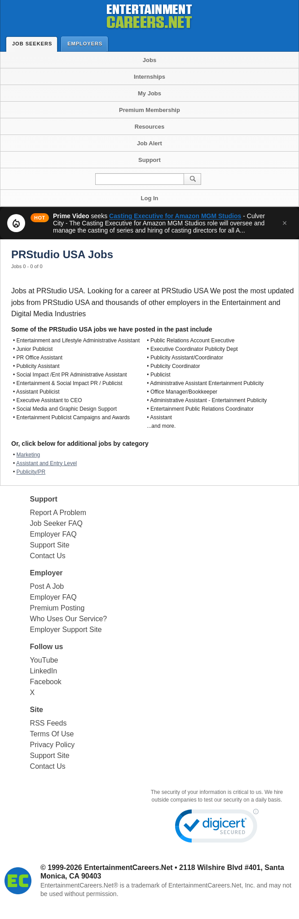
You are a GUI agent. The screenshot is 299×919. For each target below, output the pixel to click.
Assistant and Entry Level (46, 463)
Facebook (46, 682)
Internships (149, 76)
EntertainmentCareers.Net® (79, 885)
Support (149, 160)
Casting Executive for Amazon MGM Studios (175, 216)
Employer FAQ (53, 534)
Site (36, 709)
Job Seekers (34, 44)
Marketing (28, 455)
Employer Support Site (66, 629)
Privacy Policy (52, 745)
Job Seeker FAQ (56, 523)
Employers (86, 43)
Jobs (149, 60)
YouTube (44, 660)
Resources (149, 126)
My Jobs (149, 93)
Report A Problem (58, 512)
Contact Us (48, 556)
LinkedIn (43, 671)
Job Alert (149, 143)
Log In (149, 198)
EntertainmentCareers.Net (128, 867)
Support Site (50, 545)
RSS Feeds (48, 723)
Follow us (46, 646)
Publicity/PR (31, 472)
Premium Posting (57, 608)
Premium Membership (149, 110)
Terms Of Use (52, 734)
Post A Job (47, 586)
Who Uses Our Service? (68, 619)
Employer (46, 573)
